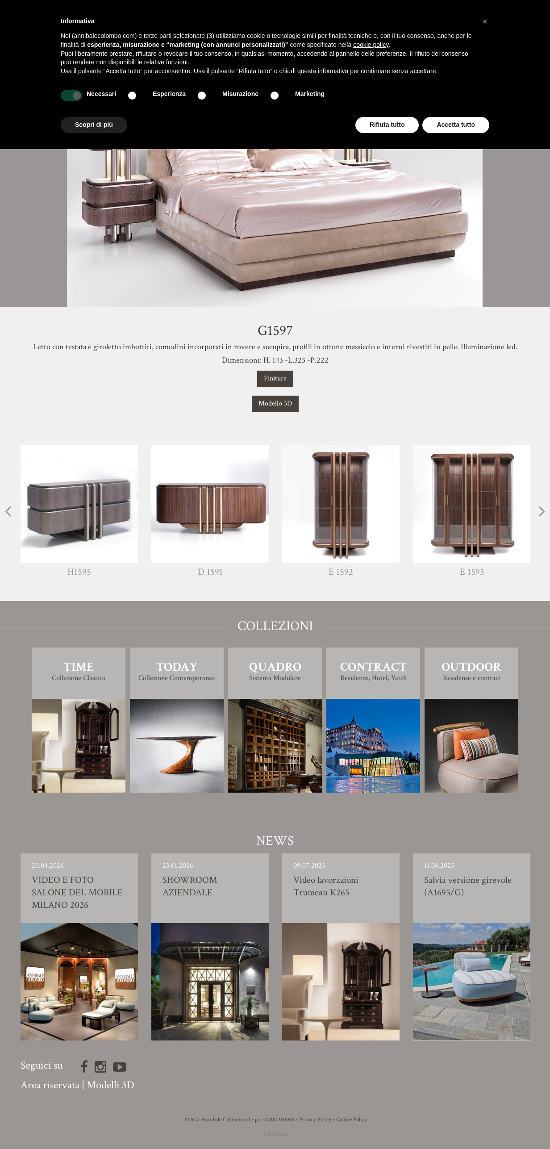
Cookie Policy (351, 1120)
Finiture (275, 378)
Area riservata (50, 1085)
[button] (485, 21)
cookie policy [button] (370, 44)
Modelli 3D (110, 1085)
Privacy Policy (315, 1120)
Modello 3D (275, 403)
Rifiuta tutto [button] (387, 124)
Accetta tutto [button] (456, 124)
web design (275, 1134)
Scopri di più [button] (94, 124)
